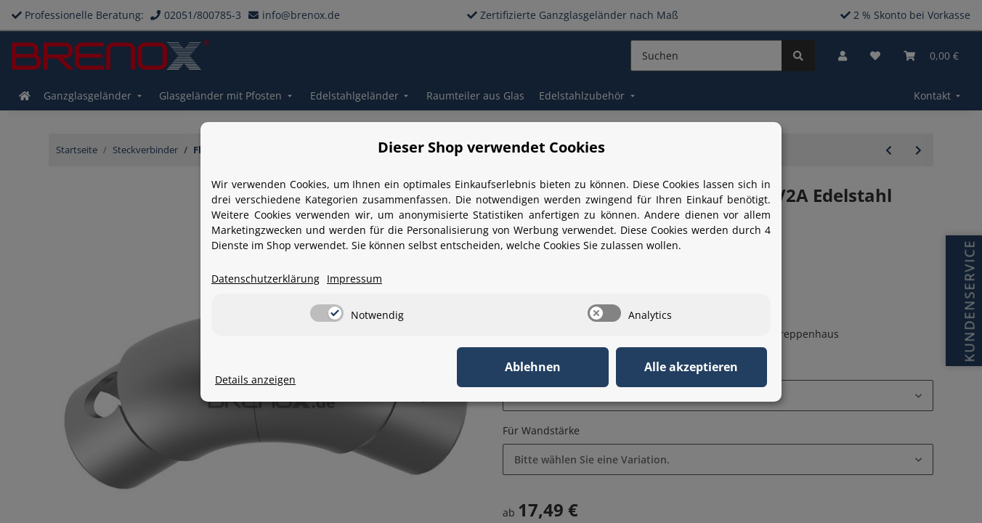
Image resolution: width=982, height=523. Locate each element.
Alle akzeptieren (695, 367)
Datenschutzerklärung (265, 278)
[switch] (327, 313)
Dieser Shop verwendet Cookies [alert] (491, 147)
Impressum (354, 278)
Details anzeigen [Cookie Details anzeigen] (255, 379)
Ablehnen (542, 367)
